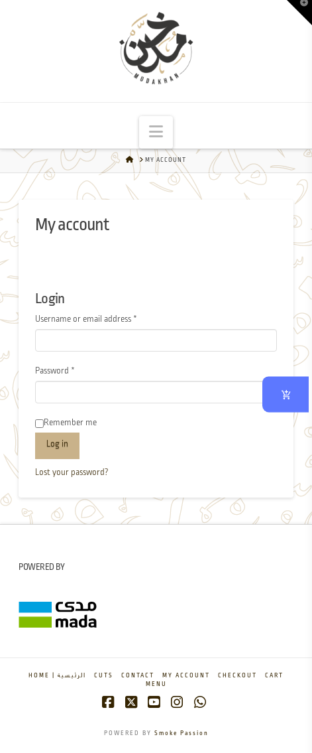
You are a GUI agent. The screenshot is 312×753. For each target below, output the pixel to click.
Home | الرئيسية (57, 675)
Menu (156, 684)
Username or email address (102, 318)
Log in (57, 444)
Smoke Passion (181, 733)
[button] (156, 132)
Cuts (103, 675)
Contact (137, 675)
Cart (274, 675)
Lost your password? (72, 473)
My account (186, 675)
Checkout (237, 675)
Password (71, 370)
